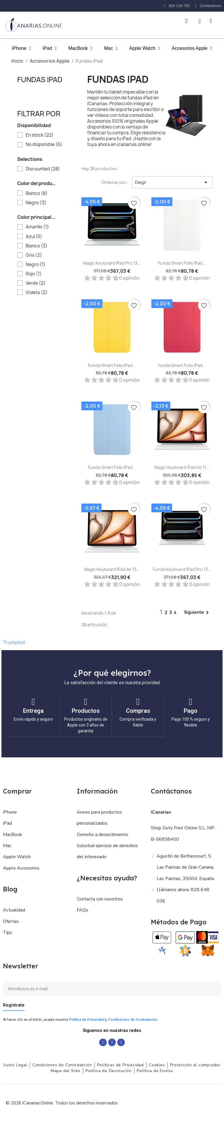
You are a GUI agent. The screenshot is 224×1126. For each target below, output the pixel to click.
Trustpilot (14, 642)
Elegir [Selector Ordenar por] (172, 182)
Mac (111, 48)
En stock (40, 135)
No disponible (44, 144)
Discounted (43, 169)
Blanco (37, 193)
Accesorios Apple (192, 48)
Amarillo (37, 227)
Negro (36, 203)
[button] (186, 21)
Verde (36, 283)
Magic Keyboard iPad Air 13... (112, 569)
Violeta (37, 292)
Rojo (34, 274)
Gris (34, 255)
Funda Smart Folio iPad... (182, 263)
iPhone (21, 48)
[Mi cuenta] (199, 21)
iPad (50, 48)
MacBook (80, 48)
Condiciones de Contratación (132, 1019)
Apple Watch (144, 48)
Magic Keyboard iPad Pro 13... (112, 263)
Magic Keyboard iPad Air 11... (181, 467)
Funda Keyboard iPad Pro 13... (182, 569)
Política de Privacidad (86, 1019)
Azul (34, 237)
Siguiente (197, 612)
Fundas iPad (39, 80)
